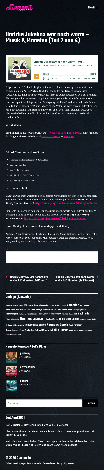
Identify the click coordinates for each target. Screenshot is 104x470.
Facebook (68, 136)
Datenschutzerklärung (52, 464)
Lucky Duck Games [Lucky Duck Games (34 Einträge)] (69, 319)
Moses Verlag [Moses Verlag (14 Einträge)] (91, 319)
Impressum (69, 464)
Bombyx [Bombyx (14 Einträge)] (39, 309)
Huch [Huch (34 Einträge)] (81, 314)
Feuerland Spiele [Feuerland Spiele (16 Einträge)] (12, 313)
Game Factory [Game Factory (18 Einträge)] (55, 314)
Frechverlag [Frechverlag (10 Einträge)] (22, 314)
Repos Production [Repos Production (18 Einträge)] (26, 330)
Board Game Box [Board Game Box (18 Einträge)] (12, 309)
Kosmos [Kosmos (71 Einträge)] (26, 319)
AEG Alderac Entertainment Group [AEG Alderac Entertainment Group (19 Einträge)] (37, 305)
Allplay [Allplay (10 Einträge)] (57, 306)
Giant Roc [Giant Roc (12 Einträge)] (65, 314)
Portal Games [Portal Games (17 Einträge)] (79, 325)
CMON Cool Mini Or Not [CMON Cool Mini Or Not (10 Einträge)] (49, 310)
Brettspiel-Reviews (23, 425)
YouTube (61, 133)
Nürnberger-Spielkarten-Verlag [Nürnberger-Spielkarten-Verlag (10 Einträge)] (15, 325)
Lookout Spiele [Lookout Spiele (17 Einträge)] (52, 319)
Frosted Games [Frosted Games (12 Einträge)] (32, 314)
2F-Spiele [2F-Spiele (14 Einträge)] (9, 305)
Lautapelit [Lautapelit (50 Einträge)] (39, 318)
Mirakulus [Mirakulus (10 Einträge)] (83, 319)
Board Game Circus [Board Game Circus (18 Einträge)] (27, 309)
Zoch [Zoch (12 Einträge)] (19, 334)
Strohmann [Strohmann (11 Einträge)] (88, 330)
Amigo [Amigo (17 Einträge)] (63, 305)
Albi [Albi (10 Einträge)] (53, 306)
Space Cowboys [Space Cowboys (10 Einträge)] (73, 330)
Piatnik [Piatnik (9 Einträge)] (71, 325)
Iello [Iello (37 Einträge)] (87, 313)
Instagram (74, 133)
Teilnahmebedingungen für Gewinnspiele (23, 464)
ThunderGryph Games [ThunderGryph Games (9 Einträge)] (11, 335)
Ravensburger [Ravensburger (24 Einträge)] (12, 330)
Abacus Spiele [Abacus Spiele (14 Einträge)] (18, 305)
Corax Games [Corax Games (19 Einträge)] (62, 309)
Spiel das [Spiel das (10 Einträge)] (82, 330)
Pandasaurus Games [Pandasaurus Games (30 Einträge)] (35, 325)
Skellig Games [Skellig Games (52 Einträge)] (59, 330)
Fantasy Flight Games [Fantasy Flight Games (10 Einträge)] (80, 310)
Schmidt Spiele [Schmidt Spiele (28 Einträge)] (42, 330)
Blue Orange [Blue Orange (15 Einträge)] (84, 305)
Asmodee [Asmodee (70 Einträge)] (73, 305)
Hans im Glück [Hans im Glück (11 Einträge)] (73, 314)
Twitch (51, 133)
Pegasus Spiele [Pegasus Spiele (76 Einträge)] (57, 325)
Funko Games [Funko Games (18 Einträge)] (43, 314)
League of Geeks (31, 445)
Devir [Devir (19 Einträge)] (70, 309)
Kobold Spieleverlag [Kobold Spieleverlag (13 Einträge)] (12, 319)
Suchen (91, 403)
